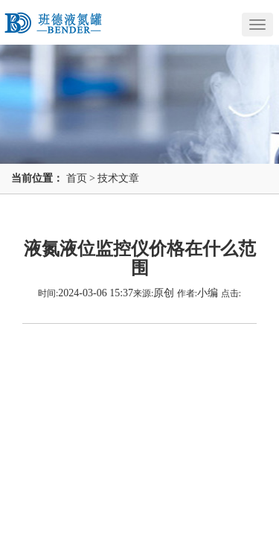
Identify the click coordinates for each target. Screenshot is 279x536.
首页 (76, 178)
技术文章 (118, 178)
